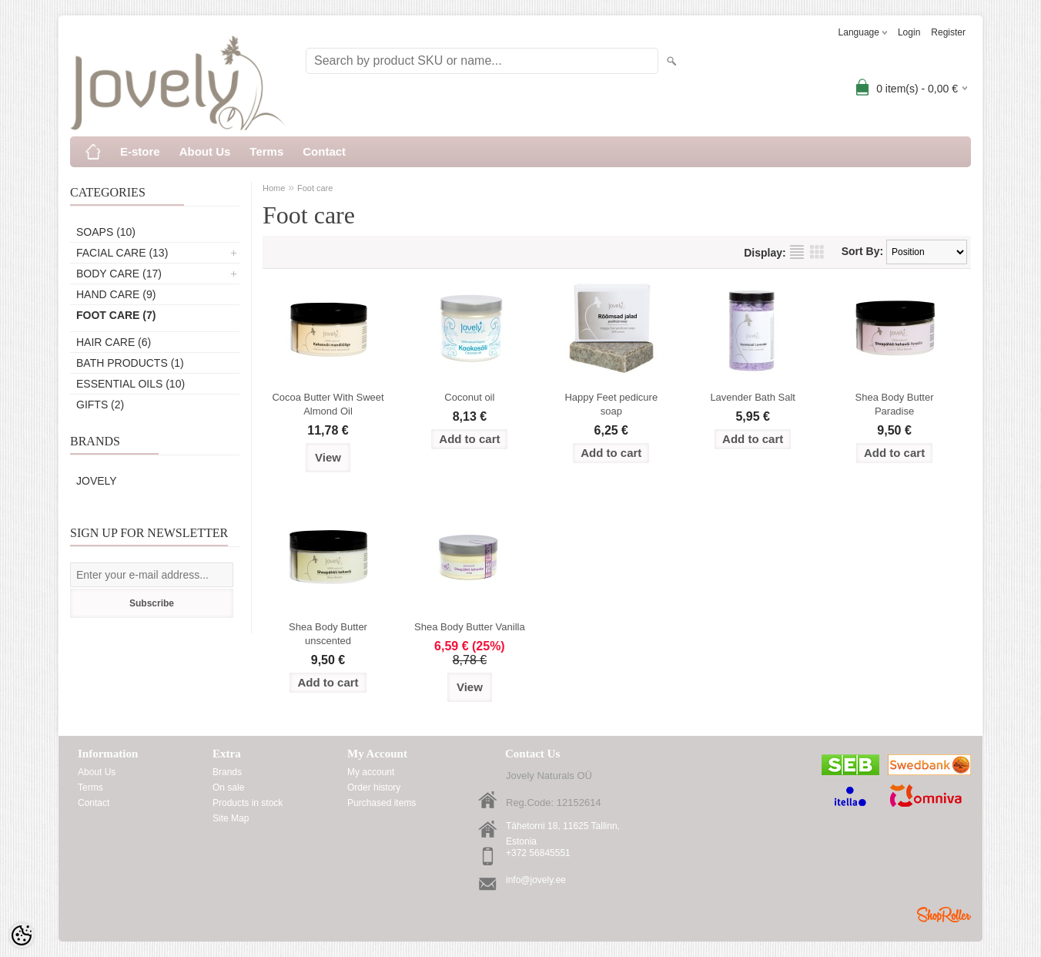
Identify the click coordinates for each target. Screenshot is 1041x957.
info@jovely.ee (536, 880)
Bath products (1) (130, 363)
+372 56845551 (538, 853)
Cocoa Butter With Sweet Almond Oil (327, 404)
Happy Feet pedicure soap (611, 404)
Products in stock (248, 803)
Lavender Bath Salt (752, 397)
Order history (373, 787)
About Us (205, 151)
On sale (228, 787)
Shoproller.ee (944, 914)
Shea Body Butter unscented (328, 633)
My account (370, 772)
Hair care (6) (113, 342)
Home (274, 188)
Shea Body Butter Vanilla (469, 627)
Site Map (231, 818)
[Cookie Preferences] (21, 935)
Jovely (96, 481)
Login (909, 32)
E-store (140, 151)
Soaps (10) (106, 232)
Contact (324, 151)
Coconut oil (469, 397)
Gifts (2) (100, 404)
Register (948, 32)
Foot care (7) (116, 315)
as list (797, 252)
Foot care (315, 188)
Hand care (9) (116, 294)
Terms (266, 151)
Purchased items (381, 803)
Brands (227, 772)
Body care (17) (119, 273)
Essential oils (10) (130, 384)
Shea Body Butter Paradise (894, 404)
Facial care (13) (122, 253)
